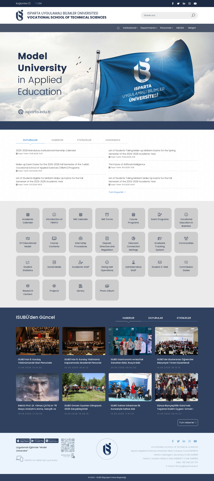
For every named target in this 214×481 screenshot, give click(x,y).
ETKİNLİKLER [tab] (84, 140)
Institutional (129, 27)
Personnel (165, 27)
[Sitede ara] (166, 15)
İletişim (192, 27)
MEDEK (180, 27)
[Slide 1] (107, 117)
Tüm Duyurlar (117, 192)
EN (40, 3)
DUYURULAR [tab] (30, 140)
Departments (148, 27)
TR (36, 3)
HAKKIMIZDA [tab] (112, 140)
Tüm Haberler (187, 422)
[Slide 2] (112, 117)
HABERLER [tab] (57, 140)
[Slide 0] (102, 117)
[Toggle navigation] (23, 3)
